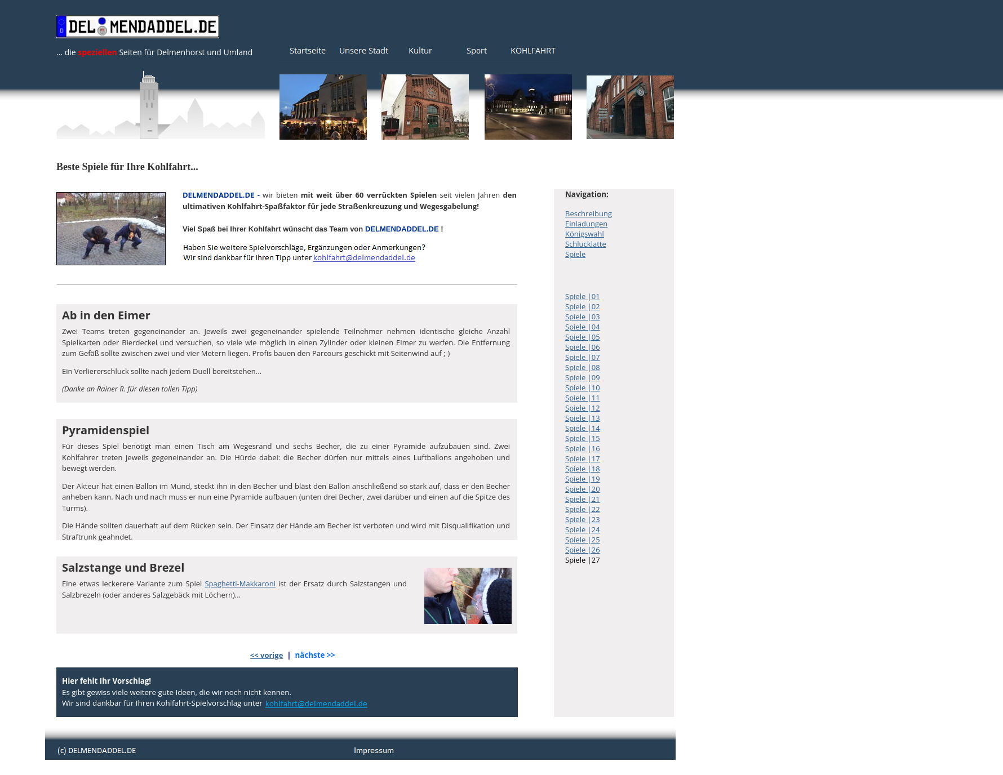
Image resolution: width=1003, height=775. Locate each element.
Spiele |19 (582, 479)
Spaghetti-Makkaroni (240, 583)
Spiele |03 (582, 316)
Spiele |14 (582, 428)
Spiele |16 (582, 448)
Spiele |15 (582, 438)
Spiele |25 (582, 540)
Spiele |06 (582, 347)
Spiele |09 (582, 377)
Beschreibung (588, 213)
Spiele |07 (582, 357)
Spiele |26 (582, 550)
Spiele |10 (582, 387)
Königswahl (584, 234)
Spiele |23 (582, 519)
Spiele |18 (582, 469)
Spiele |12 (582, 408)
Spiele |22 (582, 509)
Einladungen (586, 224)
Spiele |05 (582, 337)
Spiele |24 (582, 529)
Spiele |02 (582, 306)
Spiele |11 (582, 398)
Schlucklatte (585, 244)
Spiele (575, 254)
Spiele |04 (582, 327)
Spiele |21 (582, 499)
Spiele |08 (582, 367)
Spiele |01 (582, 296)
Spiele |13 (582, 418)
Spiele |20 (582, 489)
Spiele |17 (582, 458)
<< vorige (266, 655)
